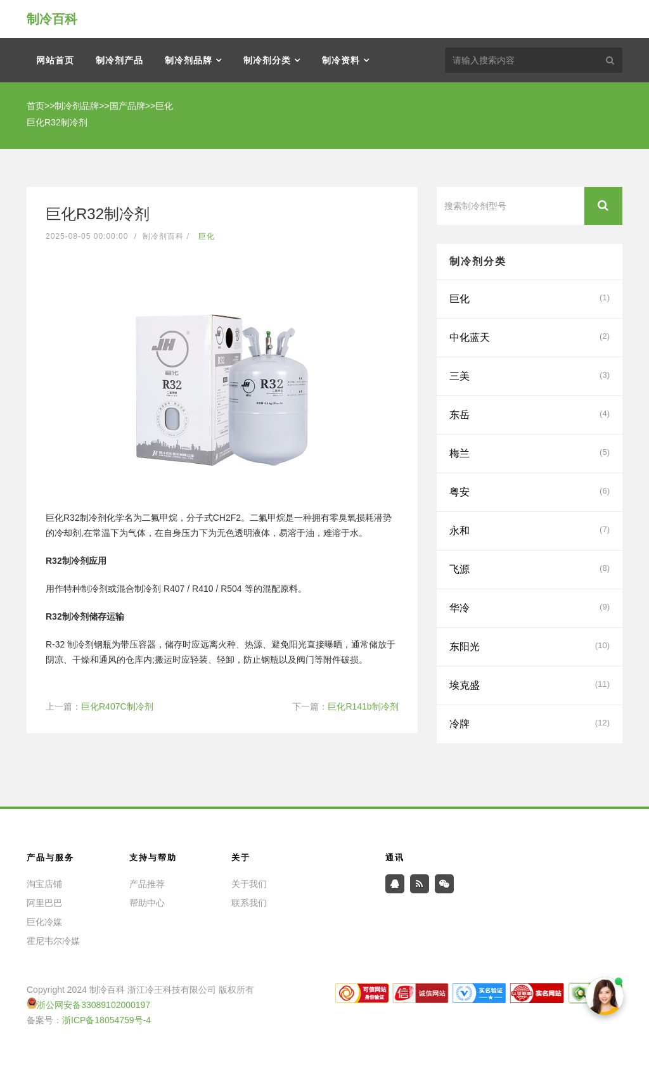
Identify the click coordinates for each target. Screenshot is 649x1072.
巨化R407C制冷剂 (117, 706)
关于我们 (249, 884)
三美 (529, 375)
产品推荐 (147, 884)
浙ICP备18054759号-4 (106, 1020)
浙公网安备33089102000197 (93, 1005)
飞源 (529, 568)
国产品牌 (127, 106)
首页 (35, 106)
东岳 (529, 413)
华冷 (529, 607)
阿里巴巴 (44, 903)
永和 (529, 529)
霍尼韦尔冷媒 (53, 941)
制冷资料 (341, 60)
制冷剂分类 (267, 60)
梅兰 (529, 452)
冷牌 (529, 723)
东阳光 (529, 645)
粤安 (529, 491)
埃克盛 (529, 684)
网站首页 (55, 60)
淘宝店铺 (44, 884)
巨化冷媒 (44, 922)
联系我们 (249, 903)
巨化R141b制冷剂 (363, 706)
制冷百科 (52, 19)
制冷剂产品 (119, 60)
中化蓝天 (529, 336)
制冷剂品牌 (188, 60)
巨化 (164, 106)
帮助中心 (147, 903)
